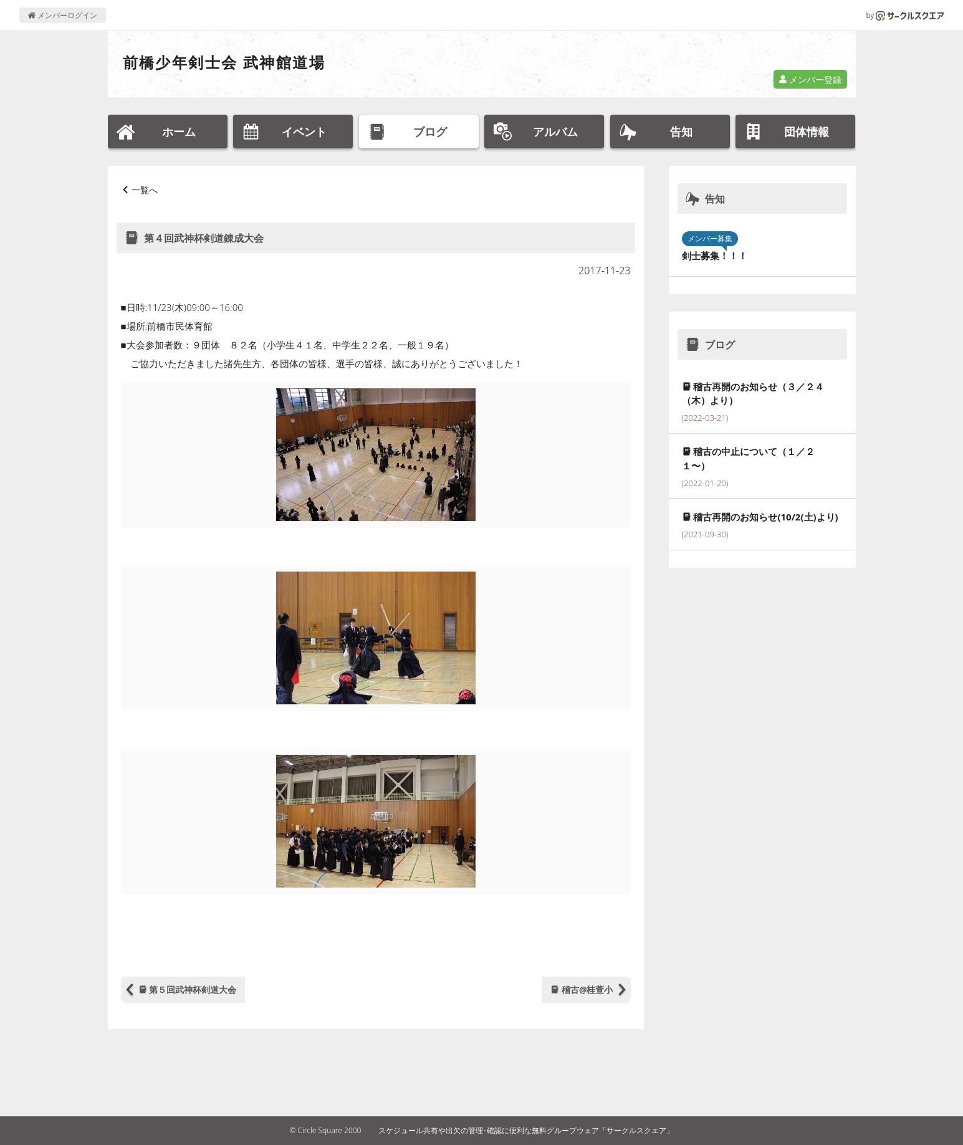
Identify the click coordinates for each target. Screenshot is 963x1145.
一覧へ (145, 190)
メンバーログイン (62, 15)
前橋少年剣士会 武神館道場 (224, 62)
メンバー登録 (810, 79)
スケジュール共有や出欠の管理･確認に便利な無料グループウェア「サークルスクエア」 (526, 1130)
